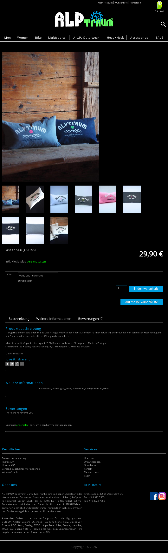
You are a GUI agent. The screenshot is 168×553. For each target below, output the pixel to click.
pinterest (17, 364)
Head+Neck (115, 37)
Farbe (8, 274)
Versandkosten (36, 261)
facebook (7, 364)
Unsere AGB (8, 465)
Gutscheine (90, 465)
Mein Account (105, 2)
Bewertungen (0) (90, 318)
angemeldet (22, 425)
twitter (12, 364)
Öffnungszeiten (92, 461)
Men (7, 37)
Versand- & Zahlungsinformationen (21, 468)
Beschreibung (19, 318)
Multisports (57, 37)
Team (87, 475)
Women (23, 37)
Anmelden (135, 2)
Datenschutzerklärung (14, 458)
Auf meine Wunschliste (141, 302)
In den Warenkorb (146, 288)
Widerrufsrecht (10, 472)
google (22, 364)
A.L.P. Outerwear (86, 37)
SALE (159, 37)
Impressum (8, 461)
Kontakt (88, 468)
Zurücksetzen (25, 280)
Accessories (139, 37)
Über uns (89, 458)
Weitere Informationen (53, 318)
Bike (38, 37)
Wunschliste (121, 2)
